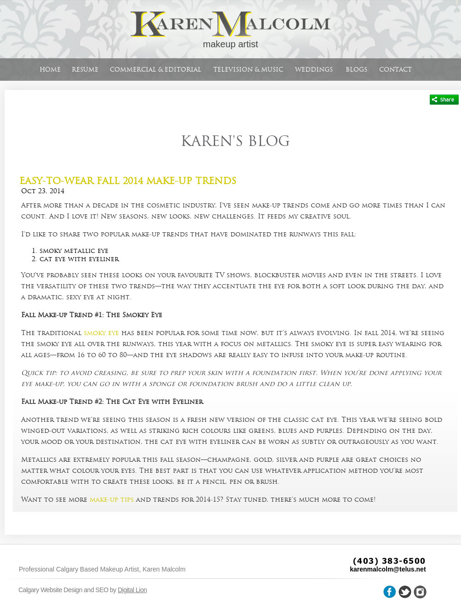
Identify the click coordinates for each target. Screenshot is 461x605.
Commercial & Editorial (155, 69)
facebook (389, 592)
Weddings (314, 69)
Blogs (356, 69)
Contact (395, 69)
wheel (420, 592)
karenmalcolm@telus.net (388, 569)
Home (50, 69)
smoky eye (101, 333)
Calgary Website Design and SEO (63, 590)
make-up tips (112, 499)
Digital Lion (132, 590)
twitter (404, 592)
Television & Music (248, 69)
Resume (85, 69)
